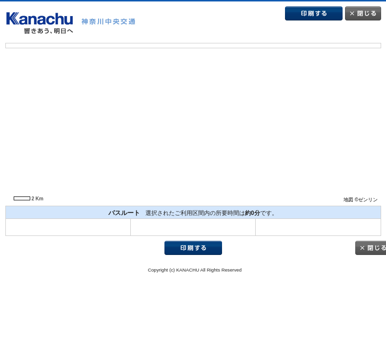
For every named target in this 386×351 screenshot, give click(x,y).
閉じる (363, 13)
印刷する (314, 13)
